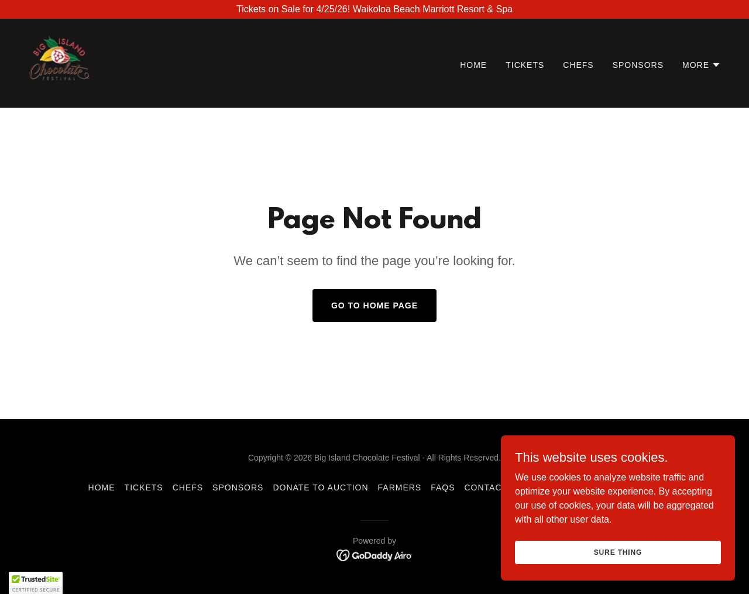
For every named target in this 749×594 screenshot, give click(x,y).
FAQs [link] (443, 487)
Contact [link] (486, 487)
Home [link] (473, 65)
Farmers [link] (400, 487)
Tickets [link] (525, 65)
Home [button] (101, 487)
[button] (701, 65)
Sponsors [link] (638, 65)
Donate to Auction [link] (320, 487)
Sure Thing (618, 552)
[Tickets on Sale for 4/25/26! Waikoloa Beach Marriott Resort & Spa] (374, 9)
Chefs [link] (578, 65)
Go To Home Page (374, 305)
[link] (59, 62)
